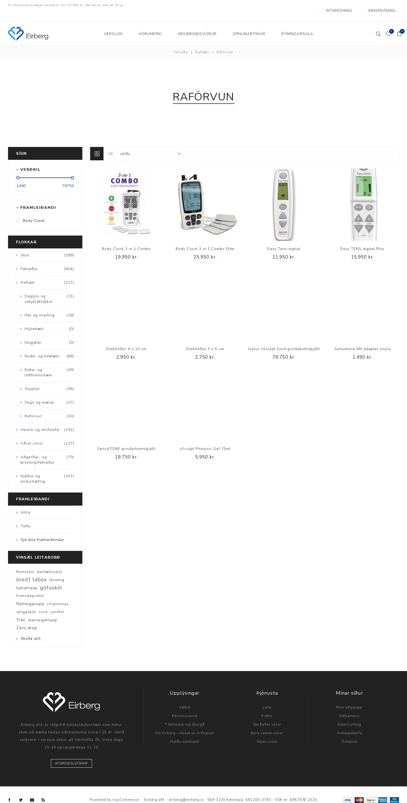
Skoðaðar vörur (267, 713)
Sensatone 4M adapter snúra (363, 338)
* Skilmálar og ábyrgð (185, 713)
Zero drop (26, 617)
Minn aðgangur (349, 696)
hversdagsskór (30, 585)
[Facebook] (9, 789)
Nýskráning (352, 5)
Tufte (25, 515)
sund (43, 601)
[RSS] (43, 789)
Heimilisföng (349, 713)
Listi (110, 143)
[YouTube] (32, 789)
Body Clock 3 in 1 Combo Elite (205, 238)
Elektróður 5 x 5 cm (205, 338)
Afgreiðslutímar (71, 753)
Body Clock (34, 210)
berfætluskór (50, 561)
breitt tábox (31, 569)
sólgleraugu (58, 593)
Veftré (184, 696)
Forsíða (181, 41)
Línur (96, 143)
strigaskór (26, 601)
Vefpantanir (349, 705)
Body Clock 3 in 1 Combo (126, 238)
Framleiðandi (38, 196)
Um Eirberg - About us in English (184, 722)
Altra (25, 501)
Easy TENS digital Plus (362, 238)
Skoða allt (31, 627)
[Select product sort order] (150, 143)
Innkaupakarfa (349, 722)
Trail (20, 609)
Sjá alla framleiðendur (42, 529)
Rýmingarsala (30, 593)
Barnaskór (25, 561)
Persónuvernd (184, 705)
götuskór (51, 577)
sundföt (57, 601)
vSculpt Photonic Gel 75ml (205, 438)
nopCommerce (126, 789)
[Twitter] (21, 789)
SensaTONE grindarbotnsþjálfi (126, 438)
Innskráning (386, 5)
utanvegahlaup (42, 609)
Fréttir (267, 705)
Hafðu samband (184, 731)
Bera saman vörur (267, 722)
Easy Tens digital (284, 238)
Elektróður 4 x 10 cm (126, 338)
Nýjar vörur (267, 731)
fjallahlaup (26, 577)
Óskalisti (349, 731)
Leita (267, 696)
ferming (56, 569)
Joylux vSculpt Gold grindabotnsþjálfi (284, 338)
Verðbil (30, 158)
